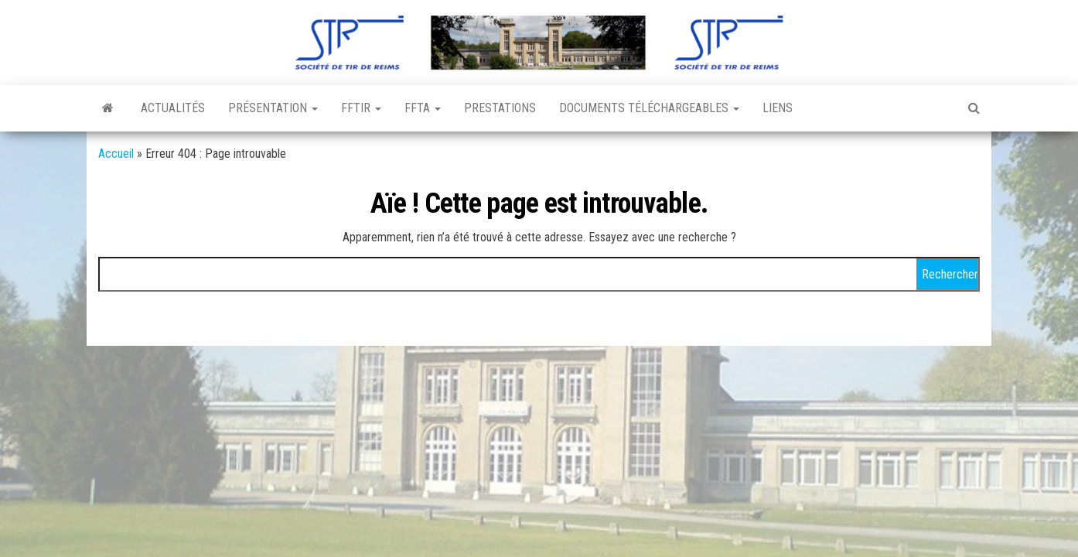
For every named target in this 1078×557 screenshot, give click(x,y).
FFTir (361, 108)
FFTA (422, 108)
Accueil (116, 153)
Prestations (500, 108)
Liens (777, 108)
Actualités (173, 108)
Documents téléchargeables (649, 108)
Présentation (273, 108)
